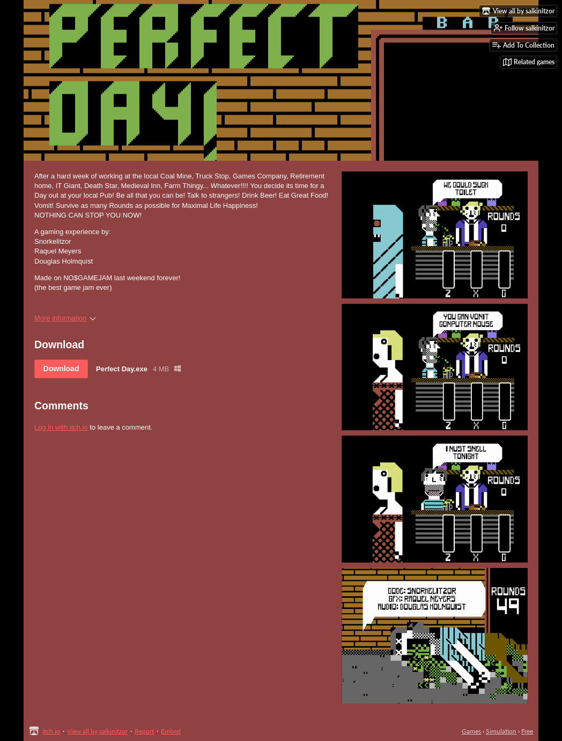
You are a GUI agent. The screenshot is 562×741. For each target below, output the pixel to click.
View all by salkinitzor (97, 731)
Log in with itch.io (61, 427)
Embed (171, 731)
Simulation (501, 731)
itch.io (51, 731)
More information (65, 318)
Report (144, 731)
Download (61, 368)
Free (527, 731)
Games (471, 731)
